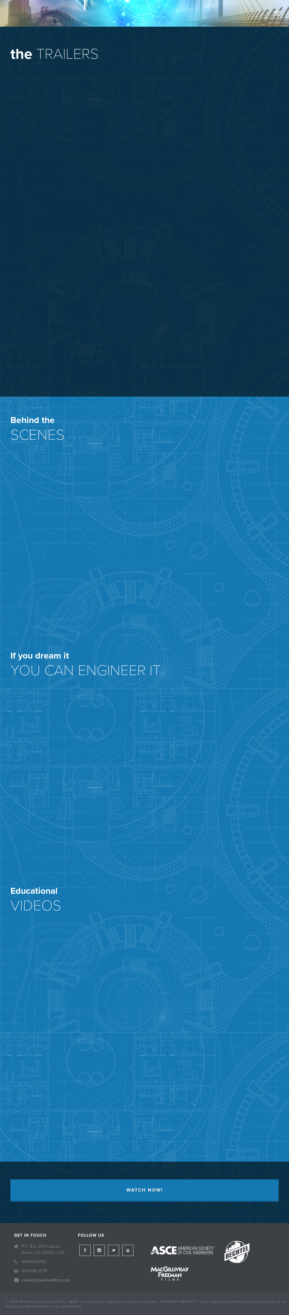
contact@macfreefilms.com (45, 1280)
